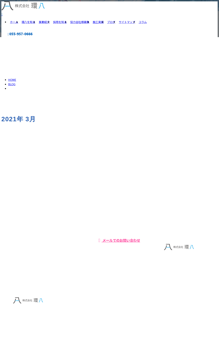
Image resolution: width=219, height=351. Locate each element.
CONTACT (9, 41)
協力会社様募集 (79, 23)
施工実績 (98, 23)
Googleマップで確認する (28, 317)
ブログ (111, 23)
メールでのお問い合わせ (119, 241)
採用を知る (60, 23)
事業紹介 (44, 23)
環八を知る (28, 23)
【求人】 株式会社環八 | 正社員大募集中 (36, 339)
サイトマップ (127, 23)
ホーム (14, 23)
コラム (143, 23)
